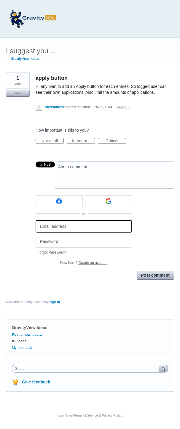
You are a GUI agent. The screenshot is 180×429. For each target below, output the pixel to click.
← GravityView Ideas (22, 59)
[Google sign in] (108, 201)
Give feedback (36, 382)
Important (83, 141)
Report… (123, 107)
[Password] (84, 241)
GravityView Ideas (29, 327)
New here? (83, 263)
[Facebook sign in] (59, 201)
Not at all (53, 141)
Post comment (155, 275)
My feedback (22, 348)
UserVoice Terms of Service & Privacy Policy (90, 415)
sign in (55, 302)
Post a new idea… (27, 335)
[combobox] (87, 369)
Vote (17, 93)
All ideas (19, 341)
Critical (116, 141)
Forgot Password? (51, 252)
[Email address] (84, 226)
